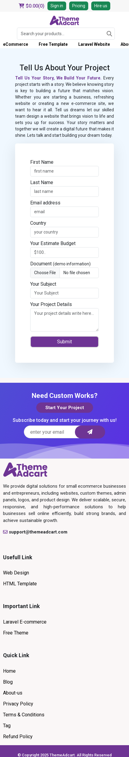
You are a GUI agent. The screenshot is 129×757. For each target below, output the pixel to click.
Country (38, 223)
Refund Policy (18, 736)
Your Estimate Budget (53, 243)
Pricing (78, 5)
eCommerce (15, 44)
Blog (8, 682)
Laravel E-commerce (25, 622)
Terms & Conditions (23, 715)
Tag (7, 725)
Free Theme (15, 633)
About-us (12, 693)
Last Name (41, 182)
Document (60, 264)
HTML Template (20, 584)
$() (31, 6)
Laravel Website (94, 44)
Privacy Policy (18, 704)
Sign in (56, 5)
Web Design (16, 573)
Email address (45, 203)
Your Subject (43, 284)
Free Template (53, 44)
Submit (64, 342)
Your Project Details (51, 304)
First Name (41, 162)
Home (9, 671)
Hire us (100, 5)
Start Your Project (64, 407)
